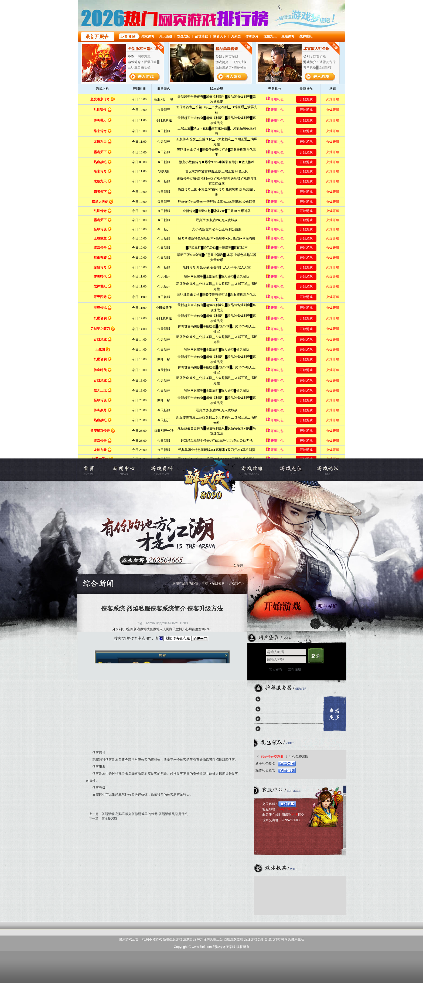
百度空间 (198, 629)
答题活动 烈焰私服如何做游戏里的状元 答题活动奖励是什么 (145, 814)
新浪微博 (140, 629)
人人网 (164, 629)
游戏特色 (234, 583)
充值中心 (289, 469)
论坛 (294, 815)
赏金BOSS (109, 818)
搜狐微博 (152, 629)
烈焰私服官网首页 (94, 469)
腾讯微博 (175, 629)
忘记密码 (275, 669)
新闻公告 (128, 469)
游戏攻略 (256, 469)
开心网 (187, 629)
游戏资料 (161, 469)
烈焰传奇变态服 (209, 469)
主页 (205, 583)
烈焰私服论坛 (322, 469)
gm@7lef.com (288, 809)
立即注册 (294, 669)
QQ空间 (128, 629)
